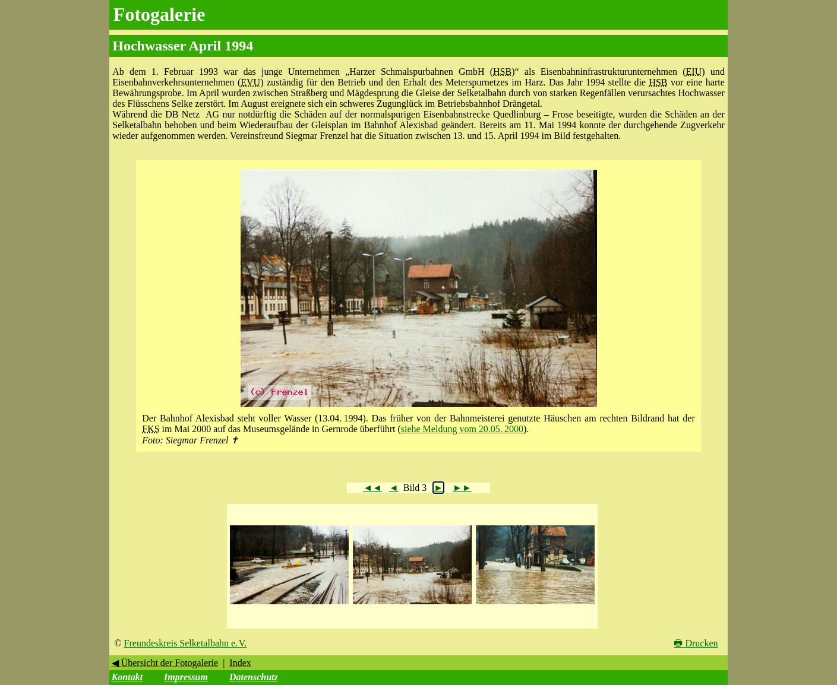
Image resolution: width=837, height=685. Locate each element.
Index (240, 663)
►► (462, 488)
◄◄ (372, 488)
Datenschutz (253, 677)
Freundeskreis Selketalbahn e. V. (185, 643)
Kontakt (127, 677)
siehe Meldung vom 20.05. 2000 (462, 429)
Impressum (186, 677)
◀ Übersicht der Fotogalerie (165, 663)
